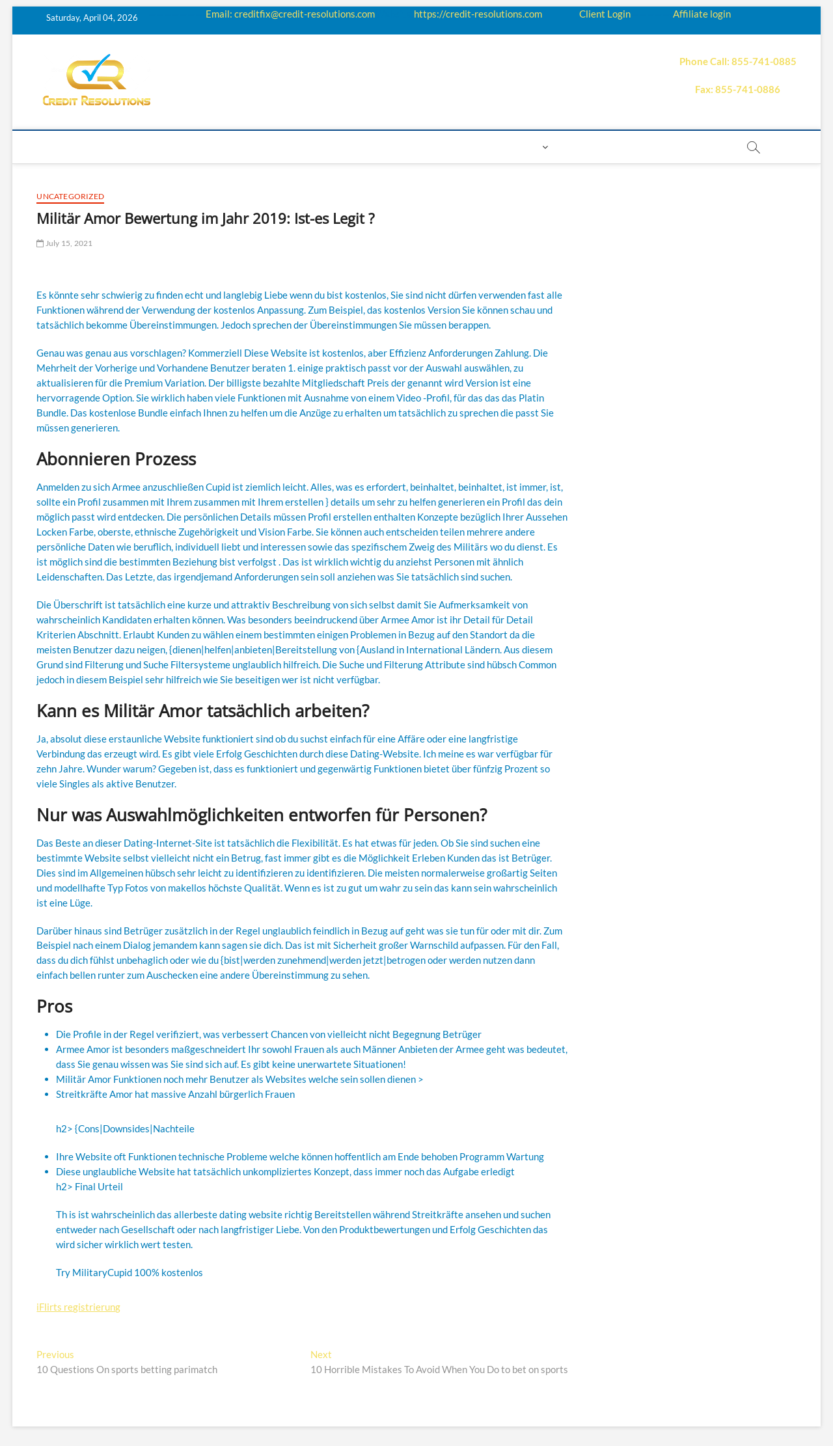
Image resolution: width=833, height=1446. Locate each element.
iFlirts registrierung (78, 1307)
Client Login (605, 14)
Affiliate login (702, 14)
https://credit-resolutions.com (478, 14)
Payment (401, 146)
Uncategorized (70, 196)
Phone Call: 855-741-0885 (738, 61)
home (57, 146)
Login (524, 146)
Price (351, 146)
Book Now (590, 146)
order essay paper (678, 146)
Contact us (466, 146)
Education (261, 146)
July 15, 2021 (64, 243)
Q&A (313, 146)
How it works (183, 146)
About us (110, 146)
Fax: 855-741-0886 (737, 89)
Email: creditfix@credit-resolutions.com (290, 14)
